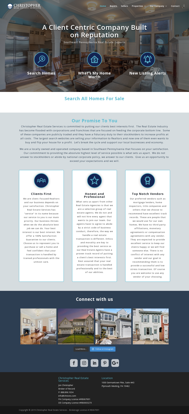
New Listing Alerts (147, 73)
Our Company (157, 6)
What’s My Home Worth (94, 75)
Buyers (113, 6)
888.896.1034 (67, 392)
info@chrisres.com (67, 395)
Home (103, 6)
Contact (175, 6)
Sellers (124, 6)
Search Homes (41, 73)
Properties (137, 6)
